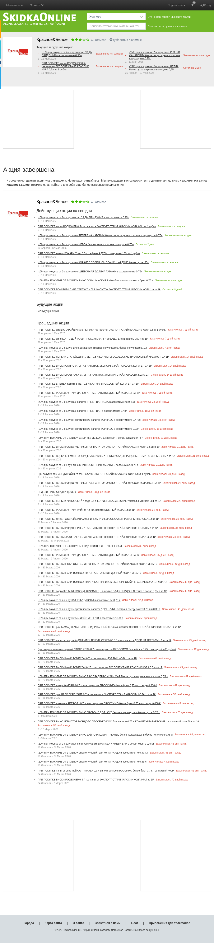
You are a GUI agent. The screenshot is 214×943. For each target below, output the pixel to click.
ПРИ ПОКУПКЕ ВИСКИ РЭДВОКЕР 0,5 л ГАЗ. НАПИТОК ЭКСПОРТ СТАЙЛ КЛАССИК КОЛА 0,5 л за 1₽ (98, 528)
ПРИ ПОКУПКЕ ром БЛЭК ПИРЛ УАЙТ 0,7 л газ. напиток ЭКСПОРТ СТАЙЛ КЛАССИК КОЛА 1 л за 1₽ (97, 694)
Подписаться (176, 5)
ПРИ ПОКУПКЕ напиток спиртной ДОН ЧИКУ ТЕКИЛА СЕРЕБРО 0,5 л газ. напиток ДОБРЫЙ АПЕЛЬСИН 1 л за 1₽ (104, 640)
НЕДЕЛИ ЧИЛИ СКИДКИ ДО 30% (57, 492)
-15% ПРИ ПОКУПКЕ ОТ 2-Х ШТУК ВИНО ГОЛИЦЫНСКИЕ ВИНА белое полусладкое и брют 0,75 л (95, 280)
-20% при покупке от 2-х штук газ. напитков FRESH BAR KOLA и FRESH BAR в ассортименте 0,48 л (96, 743)
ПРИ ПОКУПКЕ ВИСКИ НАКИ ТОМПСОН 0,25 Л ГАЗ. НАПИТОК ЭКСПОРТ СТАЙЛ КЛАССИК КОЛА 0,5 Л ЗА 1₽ (102, 582)
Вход (205, 5)
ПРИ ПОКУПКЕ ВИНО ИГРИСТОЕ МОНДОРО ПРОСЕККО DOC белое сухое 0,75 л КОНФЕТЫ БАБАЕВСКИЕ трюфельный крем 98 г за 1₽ (118, 721)
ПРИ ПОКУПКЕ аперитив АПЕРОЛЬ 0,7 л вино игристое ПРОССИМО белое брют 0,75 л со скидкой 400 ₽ (99, 703)
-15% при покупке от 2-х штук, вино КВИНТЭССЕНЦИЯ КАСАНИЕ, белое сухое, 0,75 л (88, 465)
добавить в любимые (126, 40)
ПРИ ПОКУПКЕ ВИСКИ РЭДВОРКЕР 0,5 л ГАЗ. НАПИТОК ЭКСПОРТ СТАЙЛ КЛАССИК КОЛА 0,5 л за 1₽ (98, 446)
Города (29, 923)
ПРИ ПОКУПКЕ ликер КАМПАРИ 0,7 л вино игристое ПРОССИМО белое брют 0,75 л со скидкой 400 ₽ (97, 685)
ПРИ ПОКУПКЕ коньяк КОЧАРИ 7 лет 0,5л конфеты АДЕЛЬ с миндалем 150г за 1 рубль (89, 253)
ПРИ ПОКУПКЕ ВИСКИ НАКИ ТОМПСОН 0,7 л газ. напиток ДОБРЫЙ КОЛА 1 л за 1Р (87, 658)
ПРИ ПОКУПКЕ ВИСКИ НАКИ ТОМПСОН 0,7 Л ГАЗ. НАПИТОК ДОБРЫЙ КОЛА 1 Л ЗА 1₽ (89, 573)
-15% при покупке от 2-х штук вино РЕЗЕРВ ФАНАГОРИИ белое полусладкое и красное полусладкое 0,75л (154, 55)
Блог (134, 923)
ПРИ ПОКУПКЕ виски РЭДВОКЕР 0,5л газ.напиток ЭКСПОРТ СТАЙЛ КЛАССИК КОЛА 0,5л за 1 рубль (65, 66)
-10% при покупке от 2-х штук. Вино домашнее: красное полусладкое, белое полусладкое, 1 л (92, 347)
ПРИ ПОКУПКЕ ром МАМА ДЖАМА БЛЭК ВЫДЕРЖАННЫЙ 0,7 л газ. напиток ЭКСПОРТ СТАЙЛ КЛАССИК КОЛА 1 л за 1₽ (109, 627)
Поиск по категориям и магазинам (167, 26)
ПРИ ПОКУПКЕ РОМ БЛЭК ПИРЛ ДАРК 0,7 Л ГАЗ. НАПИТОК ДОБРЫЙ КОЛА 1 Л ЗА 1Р (89, 392)
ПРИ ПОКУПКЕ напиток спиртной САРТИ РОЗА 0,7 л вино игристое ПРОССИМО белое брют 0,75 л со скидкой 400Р (106, 770)
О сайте (78, 923)
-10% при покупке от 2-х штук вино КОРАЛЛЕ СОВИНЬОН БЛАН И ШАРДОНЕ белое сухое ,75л (93, 262)
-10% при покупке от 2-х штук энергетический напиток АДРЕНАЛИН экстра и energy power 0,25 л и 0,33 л (99, 609)
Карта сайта (53, 923)
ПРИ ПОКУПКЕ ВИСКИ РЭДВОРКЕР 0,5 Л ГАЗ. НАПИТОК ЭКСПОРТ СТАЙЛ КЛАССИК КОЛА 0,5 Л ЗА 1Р (99, 483)
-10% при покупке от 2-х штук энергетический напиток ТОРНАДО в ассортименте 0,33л (88, 428)
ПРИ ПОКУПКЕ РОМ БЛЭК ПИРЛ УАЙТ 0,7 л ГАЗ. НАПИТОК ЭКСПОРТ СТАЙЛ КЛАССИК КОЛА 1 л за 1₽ (99, 289)
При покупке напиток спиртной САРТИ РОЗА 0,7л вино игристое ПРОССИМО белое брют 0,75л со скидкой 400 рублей (107, 649)
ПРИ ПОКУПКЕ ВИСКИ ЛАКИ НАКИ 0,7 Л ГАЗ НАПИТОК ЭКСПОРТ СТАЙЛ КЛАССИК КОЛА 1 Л (93, 374)
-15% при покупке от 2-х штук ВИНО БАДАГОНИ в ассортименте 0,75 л (79, 600)
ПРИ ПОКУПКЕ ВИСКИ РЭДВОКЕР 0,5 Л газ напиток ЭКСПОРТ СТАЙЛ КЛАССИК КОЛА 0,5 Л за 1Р (96, 779)
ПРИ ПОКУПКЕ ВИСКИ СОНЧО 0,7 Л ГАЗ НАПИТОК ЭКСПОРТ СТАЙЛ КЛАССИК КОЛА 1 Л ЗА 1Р (95, 365)
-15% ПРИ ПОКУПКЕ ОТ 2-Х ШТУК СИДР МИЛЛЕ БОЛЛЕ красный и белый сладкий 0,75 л (90, 437)
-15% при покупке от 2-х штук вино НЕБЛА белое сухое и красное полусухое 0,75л (153, 68)
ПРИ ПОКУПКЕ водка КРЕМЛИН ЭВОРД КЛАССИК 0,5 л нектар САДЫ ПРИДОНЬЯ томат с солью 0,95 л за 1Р (102, 591)
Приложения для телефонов (169, 923)
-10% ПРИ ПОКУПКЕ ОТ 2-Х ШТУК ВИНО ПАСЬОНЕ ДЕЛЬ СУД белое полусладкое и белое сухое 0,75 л (99, 712)
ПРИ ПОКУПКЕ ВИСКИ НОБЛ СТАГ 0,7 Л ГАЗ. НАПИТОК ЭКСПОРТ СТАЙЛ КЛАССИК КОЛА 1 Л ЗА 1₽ (97, 564)
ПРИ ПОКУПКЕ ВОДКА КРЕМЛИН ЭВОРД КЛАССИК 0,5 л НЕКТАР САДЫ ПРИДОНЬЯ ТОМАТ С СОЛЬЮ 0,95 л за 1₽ (106, 456)
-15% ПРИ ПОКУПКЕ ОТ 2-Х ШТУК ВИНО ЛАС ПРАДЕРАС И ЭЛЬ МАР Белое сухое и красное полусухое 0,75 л (103, 676)
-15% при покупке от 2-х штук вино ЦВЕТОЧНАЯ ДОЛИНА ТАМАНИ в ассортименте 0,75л (90, 271)
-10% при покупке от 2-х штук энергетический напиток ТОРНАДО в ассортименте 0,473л (89, 419)
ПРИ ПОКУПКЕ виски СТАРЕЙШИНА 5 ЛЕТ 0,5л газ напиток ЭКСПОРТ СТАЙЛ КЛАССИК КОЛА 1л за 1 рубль (102, 329)
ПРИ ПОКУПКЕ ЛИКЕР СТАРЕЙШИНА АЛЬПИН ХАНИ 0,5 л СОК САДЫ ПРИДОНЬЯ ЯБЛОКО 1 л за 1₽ (98, 518)
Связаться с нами (107, 923)
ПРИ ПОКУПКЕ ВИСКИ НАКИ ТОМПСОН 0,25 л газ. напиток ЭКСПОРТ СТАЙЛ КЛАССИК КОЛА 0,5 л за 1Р (100, 667)
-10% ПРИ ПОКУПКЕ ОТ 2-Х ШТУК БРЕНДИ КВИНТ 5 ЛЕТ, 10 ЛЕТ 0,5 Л (80, 546)
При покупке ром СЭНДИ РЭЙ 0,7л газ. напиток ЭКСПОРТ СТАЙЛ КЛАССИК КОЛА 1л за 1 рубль (94, 474)
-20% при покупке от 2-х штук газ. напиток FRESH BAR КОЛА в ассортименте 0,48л (86, 401)
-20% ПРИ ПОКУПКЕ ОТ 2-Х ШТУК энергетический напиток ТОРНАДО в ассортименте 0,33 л (92, 761)
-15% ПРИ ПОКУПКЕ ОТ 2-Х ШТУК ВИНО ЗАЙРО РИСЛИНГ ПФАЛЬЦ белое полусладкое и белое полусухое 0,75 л (105, 734)
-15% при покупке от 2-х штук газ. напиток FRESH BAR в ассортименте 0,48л (82, 410)
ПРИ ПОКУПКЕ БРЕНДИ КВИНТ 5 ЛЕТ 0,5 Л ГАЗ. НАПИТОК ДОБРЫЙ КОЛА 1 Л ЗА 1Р (88, 383)
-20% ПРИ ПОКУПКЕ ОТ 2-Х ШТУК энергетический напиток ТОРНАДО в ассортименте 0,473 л (93, 752)
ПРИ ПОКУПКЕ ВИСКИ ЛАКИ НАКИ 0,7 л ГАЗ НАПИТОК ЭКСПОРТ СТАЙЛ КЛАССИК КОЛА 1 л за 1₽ (97, 537)
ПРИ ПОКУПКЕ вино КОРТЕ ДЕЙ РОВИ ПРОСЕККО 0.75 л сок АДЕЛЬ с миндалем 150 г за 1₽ (93, 338)
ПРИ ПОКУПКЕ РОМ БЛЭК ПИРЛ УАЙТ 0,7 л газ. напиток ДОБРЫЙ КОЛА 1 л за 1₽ (86, 509)
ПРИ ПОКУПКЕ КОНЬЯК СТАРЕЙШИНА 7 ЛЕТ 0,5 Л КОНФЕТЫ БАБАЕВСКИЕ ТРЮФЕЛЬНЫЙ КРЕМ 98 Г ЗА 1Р (103, 356)
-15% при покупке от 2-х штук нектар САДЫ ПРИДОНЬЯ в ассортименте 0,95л (67, 54)
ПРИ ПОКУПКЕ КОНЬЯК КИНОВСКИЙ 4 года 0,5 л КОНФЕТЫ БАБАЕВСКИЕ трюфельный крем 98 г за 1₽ (99, 500)
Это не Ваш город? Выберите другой (169, 16)
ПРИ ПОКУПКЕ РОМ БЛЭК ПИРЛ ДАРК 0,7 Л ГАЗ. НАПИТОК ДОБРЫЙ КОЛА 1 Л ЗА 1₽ (88, 555)
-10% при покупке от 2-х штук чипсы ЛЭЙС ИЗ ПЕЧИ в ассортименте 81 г (80, 618)
